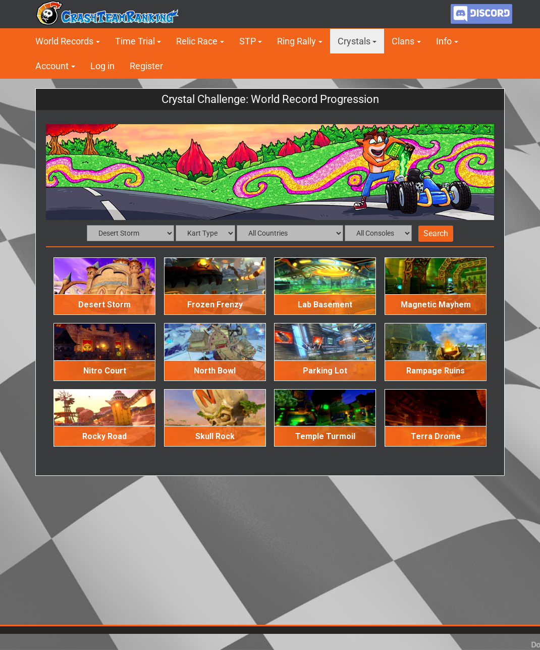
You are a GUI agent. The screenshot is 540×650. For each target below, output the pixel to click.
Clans (403, 41)
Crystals (354, 41)
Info (444, 41)
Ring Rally (296, 41)
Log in (102, 66)
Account (52, 66)
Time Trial (135, 41)
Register (146, 66)
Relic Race (197, 41)
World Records (64, 41)
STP (247, 41)
